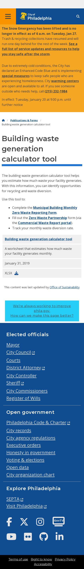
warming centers (65, 81)
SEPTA (12, 499)
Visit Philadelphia (24, 506)
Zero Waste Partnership (48, 218)
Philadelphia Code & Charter (36, 422)
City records (18, 430)
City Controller (21, 375)
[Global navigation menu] (8, 16)
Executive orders (23, 445)
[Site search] (78, 16)
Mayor (13, 345)
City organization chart (30, 474)
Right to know (41, 559)
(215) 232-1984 (56, 91)
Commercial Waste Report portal (44, 223)
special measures (16, 76)
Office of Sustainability (64, 287)
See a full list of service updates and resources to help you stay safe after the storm (40, 49)
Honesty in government (30, 452)
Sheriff (13, 383)
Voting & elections (25, 460)
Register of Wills (23, 398)
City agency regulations (30, 438)
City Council (18, 352)
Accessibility (43, 564)
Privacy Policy (65, 559)
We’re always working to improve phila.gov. (41, 311)
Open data (17, 467)
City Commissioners (27, 391)
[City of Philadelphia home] (37, 16)
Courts (13, 360)
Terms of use (18, 559)
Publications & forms (24, 120)
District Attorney (23, 367)
